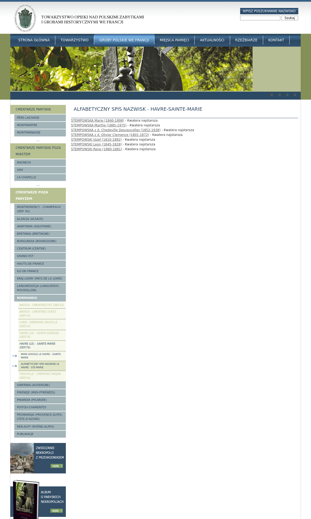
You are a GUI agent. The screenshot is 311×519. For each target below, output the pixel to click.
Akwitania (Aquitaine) (34, 226)
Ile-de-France (28, 271)
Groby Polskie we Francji (124, 40)
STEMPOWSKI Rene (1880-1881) (96, 149)
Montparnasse (28, 132)
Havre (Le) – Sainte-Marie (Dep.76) (38, 345)
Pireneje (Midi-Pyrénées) (36, 392)
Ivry (20, 170)
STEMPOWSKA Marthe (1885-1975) (99, 125)
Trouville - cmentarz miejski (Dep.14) (40, 375)
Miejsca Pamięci (174, 40)
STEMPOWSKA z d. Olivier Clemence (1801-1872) (110, 135)
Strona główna (34, 40)
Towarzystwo (75, 40)
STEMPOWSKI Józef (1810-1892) (96, 139)
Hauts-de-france (30, 263)
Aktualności (212, 40)
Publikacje (25, 434)
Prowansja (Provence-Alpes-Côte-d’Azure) (40, 417)
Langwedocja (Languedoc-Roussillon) (38, 288)
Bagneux (24, 162)
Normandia (27, 298)
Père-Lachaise (28, 117)
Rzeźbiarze (246, 40)
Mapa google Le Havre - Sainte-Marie (41, 356)
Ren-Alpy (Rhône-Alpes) (35, 426)
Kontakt (276, 40)
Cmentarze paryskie (33, 109)
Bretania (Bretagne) (33, 234)
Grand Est (25, 256)
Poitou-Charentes (31, 407)
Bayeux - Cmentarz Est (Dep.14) (42, 305)
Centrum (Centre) (31, 248)
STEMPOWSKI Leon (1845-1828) (96, 144)
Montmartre (27, 125)
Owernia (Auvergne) (33, 385)
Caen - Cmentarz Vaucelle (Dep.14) (38, 324)
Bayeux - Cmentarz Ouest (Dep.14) (38, 313)
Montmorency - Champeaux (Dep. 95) (39, 209)
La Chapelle (26, 177)
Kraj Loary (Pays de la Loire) (39, 278)
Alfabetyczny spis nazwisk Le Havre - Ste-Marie (40, 366)
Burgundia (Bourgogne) (36, 241)
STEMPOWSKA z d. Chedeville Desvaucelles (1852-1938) (116, 130)
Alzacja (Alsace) (30, 219)
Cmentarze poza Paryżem (32, 195)
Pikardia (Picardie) (32, 400)
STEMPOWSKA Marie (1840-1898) (97, 120)
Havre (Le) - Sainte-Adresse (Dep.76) (39, 335)
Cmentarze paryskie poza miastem (38, 151)
